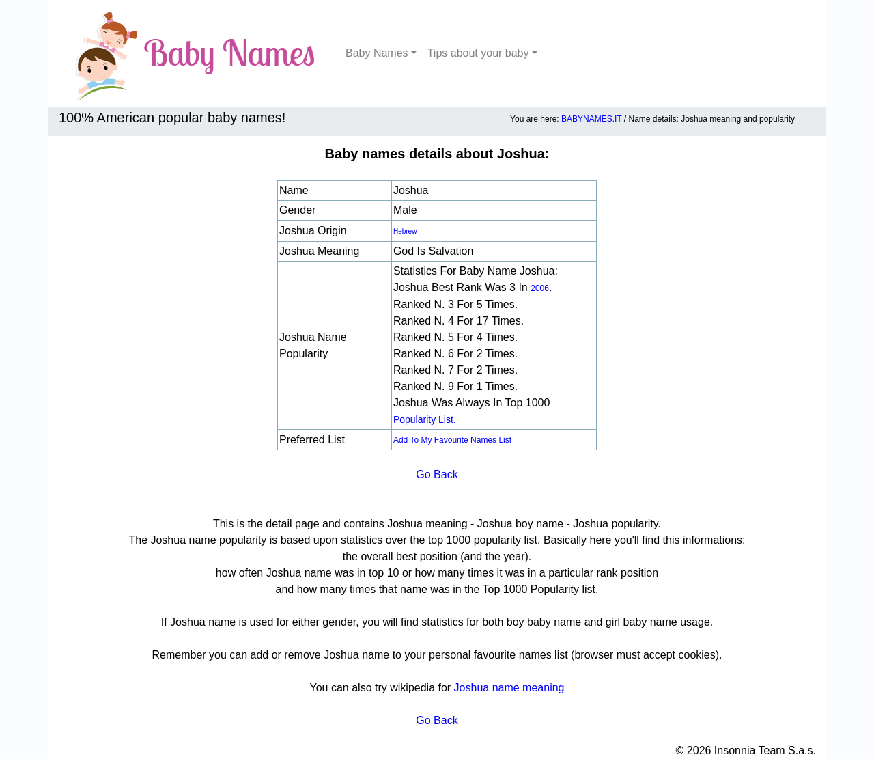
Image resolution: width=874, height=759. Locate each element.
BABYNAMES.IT (591, 119)
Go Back (436, 474)
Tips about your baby (478, 53)
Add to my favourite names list (452, 440)
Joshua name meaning (509, 687)
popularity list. (424, 419)
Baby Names (377, 53)
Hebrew (405, 231)
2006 (540, 288)
